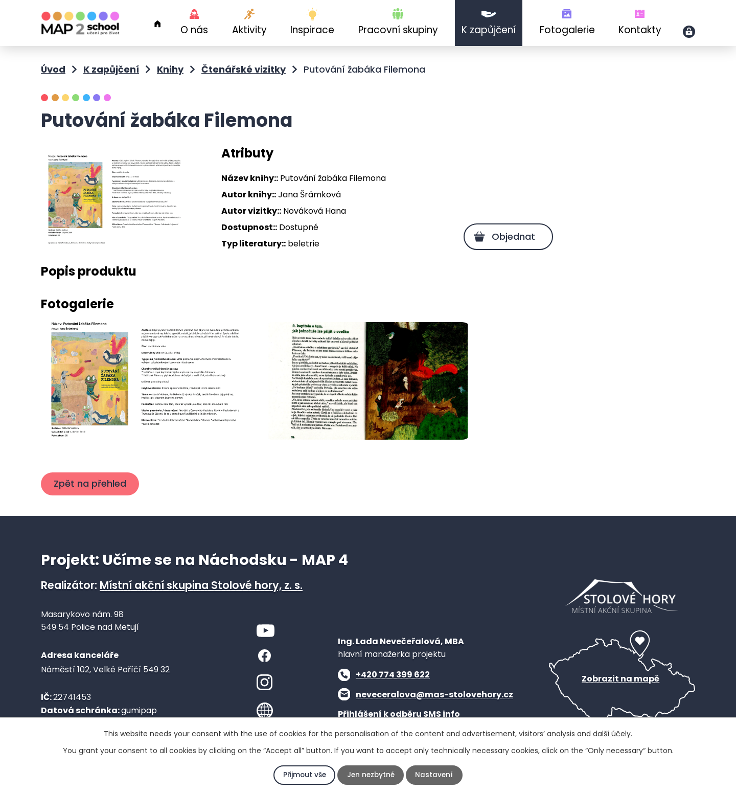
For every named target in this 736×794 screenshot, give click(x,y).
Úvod (157, 24)
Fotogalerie (567, 30)
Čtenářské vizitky (243, 69)
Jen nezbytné (371, 775)
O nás (194, 30)
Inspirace (312, 30)
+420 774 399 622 (393, 687)
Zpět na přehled (91, 496)
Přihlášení (689, 32)
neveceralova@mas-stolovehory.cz (434, 707)
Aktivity (249, 30)
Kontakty (639, 30)
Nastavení (435, 775)
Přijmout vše (304, 775)
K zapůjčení (489, 30)
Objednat (512, 236)
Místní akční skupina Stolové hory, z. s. (201, 597)
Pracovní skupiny (398, 30)
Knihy (170, 69)
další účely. (612, 734)
